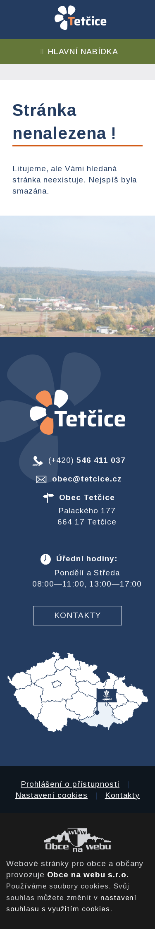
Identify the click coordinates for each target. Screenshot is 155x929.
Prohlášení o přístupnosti (70, 784)
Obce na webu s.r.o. (88, 874)
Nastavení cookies (51, 795)
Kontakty (77, 615)
